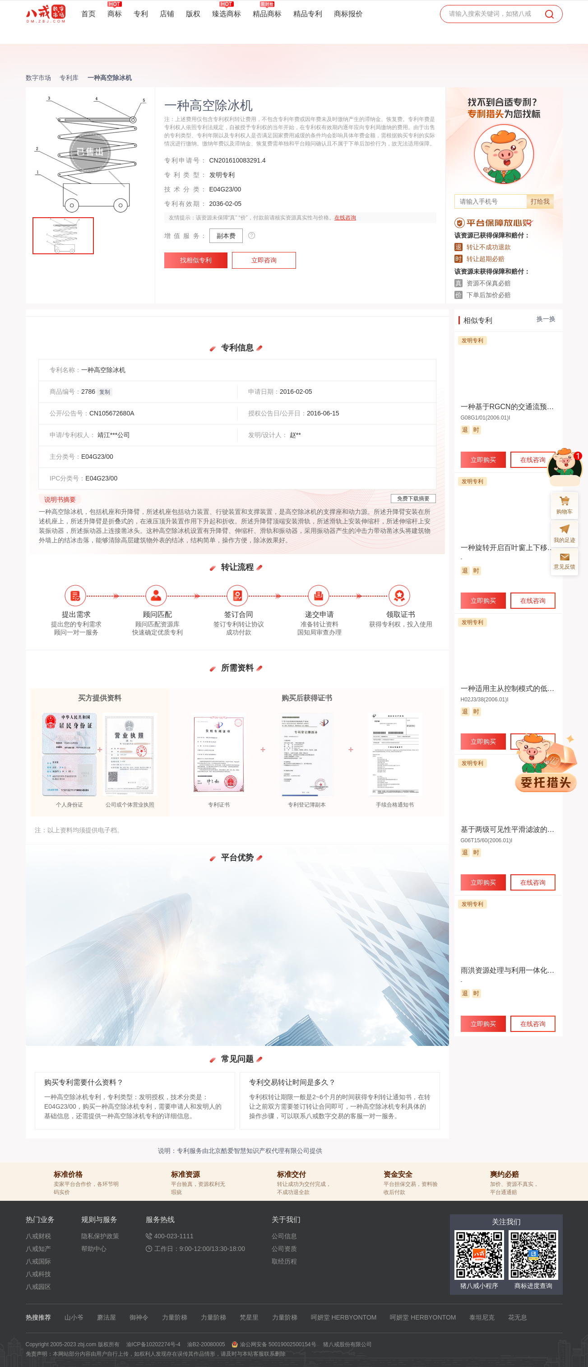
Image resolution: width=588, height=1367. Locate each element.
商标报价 (348, 14)
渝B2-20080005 (206, 1344)
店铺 (167, 14)
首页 (88, 14)
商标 (114, 13)
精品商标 (267, 13)
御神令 (139, 1317)
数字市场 (38, 77)
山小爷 (74, 1317)
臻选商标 (226, 13)
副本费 (226, 235)
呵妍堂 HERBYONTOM (344, 1317)
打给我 (540, 201)
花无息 (517, 1317)
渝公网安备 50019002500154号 (278, 1344)
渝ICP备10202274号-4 (153, 1344)
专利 (141, 14)
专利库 (69, 77)
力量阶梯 (174, 1317)
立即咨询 (264, 260)
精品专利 (307, 14)
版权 (193, 14)
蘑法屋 (106, 1317)
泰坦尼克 (482, 1317)
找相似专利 (196, 260)
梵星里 (249, 1317)
